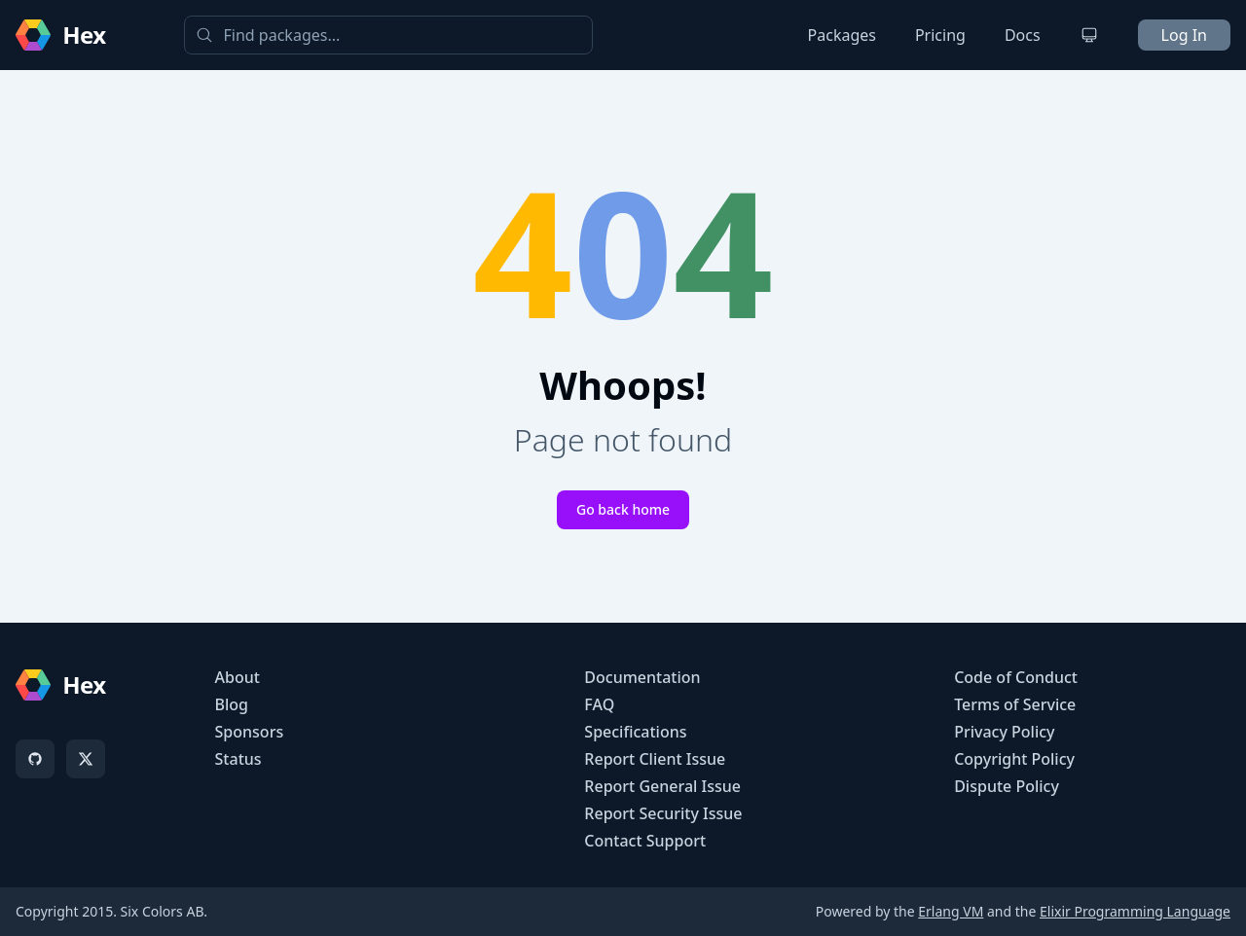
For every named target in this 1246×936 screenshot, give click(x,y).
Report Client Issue (654, 759)
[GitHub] (35, 758)
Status (238, 759)
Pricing (940, 35)
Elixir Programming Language (1135, 911)
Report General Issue (662, 786)
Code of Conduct (1016, 677)
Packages (842, 35)
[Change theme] (1089, 35)
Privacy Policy (1004, 731)
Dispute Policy (1006, 786)
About (237, 677)
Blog (231, 704)
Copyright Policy (1014, 759)
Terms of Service (1015, 704)
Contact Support (645, 840)
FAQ (599, 704)
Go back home (623, 509)
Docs (1023, 35)
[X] (85, 758)
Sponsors (249, 731)
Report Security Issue (663, 813)
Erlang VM (950, 911)
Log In (1184, 35)
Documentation (642, 677)
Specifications (635, 731)
